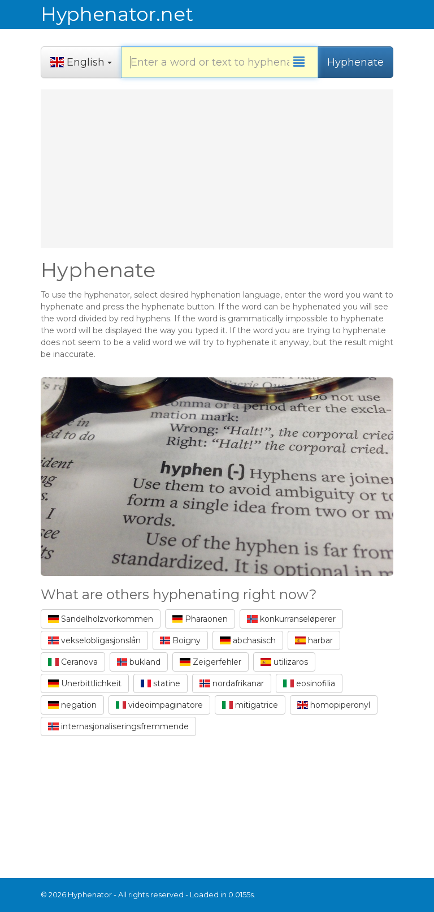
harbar (314, 640)
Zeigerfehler (210, 662)
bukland (139, 662)
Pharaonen (200, 619)
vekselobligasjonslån (94, 640)
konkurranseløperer (291, 619)
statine (161, 683)
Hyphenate (355, 62)
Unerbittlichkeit (84, 683)
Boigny (180, 640)
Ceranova (73, 662)
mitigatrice (250, 705)
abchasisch (248, 640)
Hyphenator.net (117, 14)
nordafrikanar (231, 683)
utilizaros (284, 662)
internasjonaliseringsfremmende (118, 726)
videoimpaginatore (159, 705)
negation (72, 705)
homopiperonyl (333, 705)
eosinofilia (309, 683)
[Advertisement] (217, 168)
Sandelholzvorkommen (100, 619)
